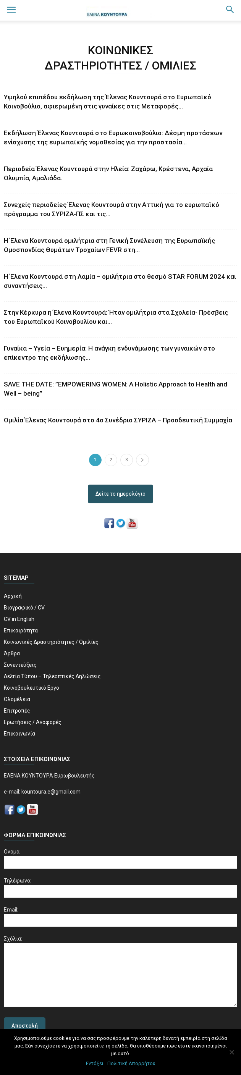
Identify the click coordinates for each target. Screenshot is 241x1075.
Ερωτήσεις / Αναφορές (32, 722)
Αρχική (13, 596)
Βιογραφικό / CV (24, 608)
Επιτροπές (17, 711)
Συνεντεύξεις (20, 665)
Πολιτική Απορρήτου (131, 1063)
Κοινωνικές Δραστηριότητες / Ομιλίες (51, 642)
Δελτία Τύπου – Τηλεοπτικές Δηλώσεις (52, 676)
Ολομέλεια (17, 699)
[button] (230, 10)
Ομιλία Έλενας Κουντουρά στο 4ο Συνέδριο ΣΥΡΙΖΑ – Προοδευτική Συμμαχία (118, 420)
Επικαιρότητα (21, 630)
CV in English (19, 619)
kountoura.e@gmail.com (50, 792)
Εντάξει (95, 1063)
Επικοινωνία (19, 734)
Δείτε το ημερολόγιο (120, 494)
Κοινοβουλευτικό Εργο (31, 688)
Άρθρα (12, 653)
